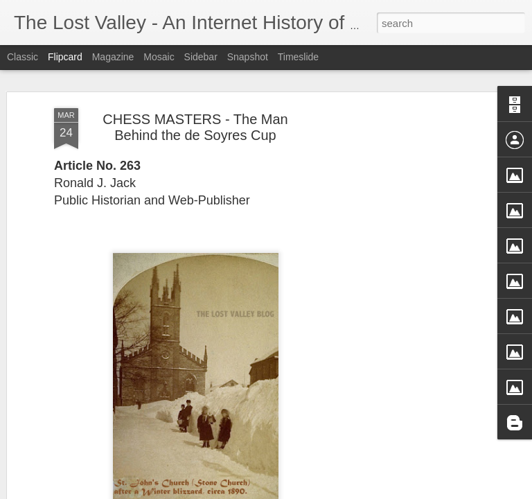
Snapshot (247, 56)
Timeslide (298, 56)
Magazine (113, 56)
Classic (22, 56)
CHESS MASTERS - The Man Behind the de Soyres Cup (195, 120)
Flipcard (65, 56)
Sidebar (201, 56)
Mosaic (158, 56)
